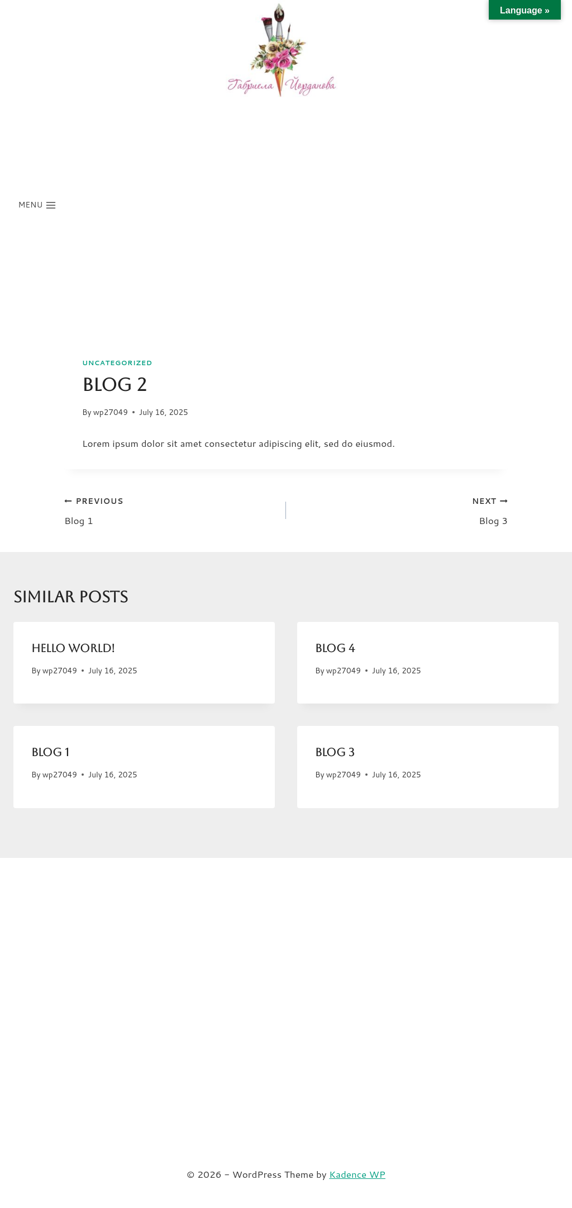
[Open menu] (37, 205)
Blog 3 (401, 510)
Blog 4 (335, 648)
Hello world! (73, 648)
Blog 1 (170, 510)
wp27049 (110, 412)
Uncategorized (117, 362)
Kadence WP (357, 1174)
